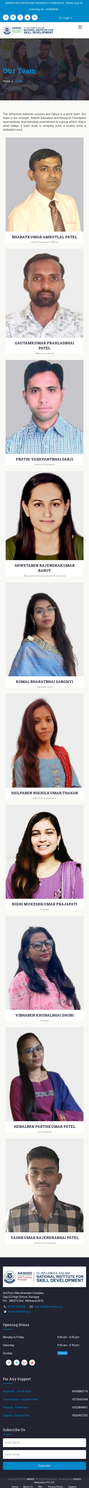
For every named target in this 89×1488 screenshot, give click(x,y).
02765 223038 (16, 1306)
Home (6, 81)
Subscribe (44, 1465)
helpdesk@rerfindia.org (48, 1306)
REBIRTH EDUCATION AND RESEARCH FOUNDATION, (34, 3)
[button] (65, 18)
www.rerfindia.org (19, 1311)
